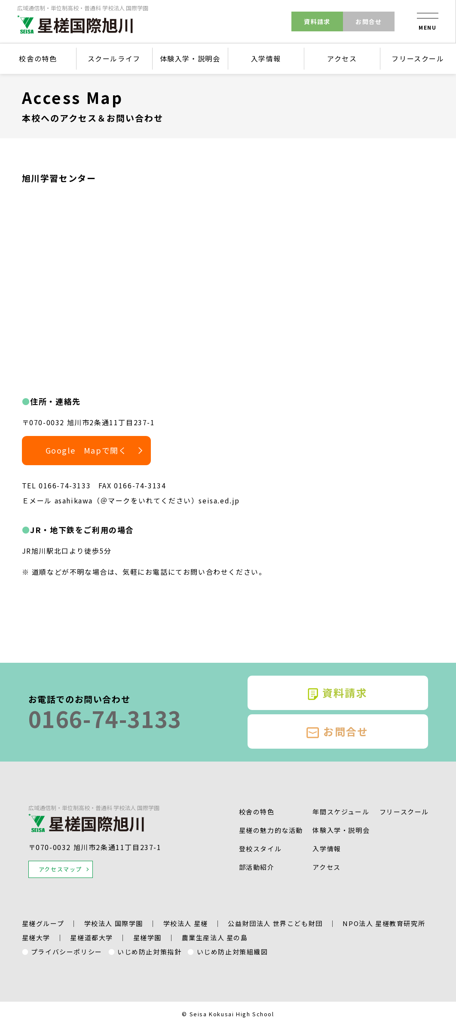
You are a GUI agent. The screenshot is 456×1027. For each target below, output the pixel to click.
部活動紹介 (257, 867)
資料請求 (317, 21)
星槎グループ (43, 923)
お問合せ (368, 21)
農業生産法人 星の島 (215, 937)
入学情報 (266, 58)
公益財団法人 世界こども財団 (275, 923)
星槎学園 (147, 937)
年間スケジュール (340, 811)
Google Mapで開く (86, 450)
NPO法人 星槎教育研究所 (384, 923)
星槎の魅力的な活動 (271, 830)
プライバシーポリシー (66, 951)
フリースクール (418, 58)
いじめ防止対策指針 (149, 951)
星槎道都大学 (91, 937)
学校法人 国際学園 (113, 923)
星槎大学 (36, 937)
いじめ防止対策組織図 (232, 951)
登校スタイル (260, 848)
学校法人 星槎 (185, 923)
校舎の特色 (38, 58)
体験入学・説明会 (190, 58)
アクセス (342, 58)
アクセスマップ (60, 869)
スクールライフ (114, 58)
